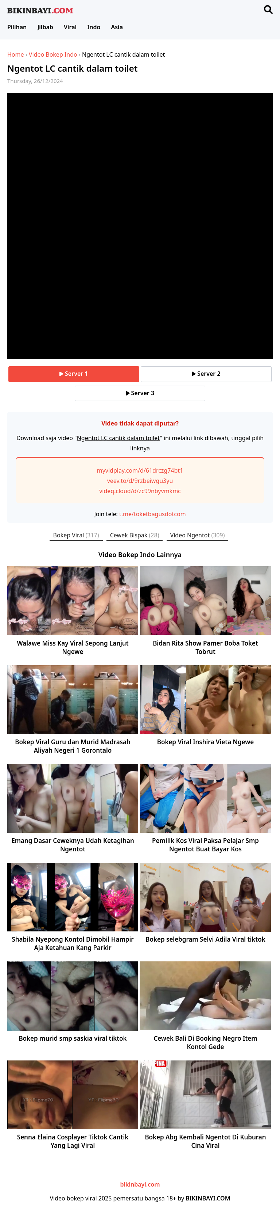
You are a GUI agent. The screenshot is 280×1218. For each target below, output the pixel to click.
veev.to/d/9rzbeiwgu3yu (140, 481)
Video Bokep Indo (53, 54)
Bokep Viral (76, 535)
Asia (117, 27)
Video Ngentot (197, 535)
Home (15, 54)
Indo (93, 27)
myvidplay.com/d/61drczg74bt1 (140, 470)
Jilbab (45, 27)
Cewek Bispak (134, 535)
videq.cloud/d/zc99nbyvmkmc (140, 491)
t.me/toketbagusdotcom (152, 514)
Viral (70, 27)
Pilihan (17, 27)
